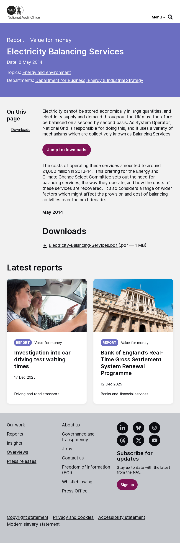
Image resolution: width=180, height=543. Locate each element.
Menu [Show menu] (157, 17)
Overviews (17, 452)
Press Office (74, 491)
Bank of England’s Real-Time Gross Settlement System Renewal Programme (132, 362)
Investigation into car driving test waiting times (42, 359)
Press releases (21, 461)
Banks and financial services (124, 394)
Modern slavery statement (33, 524)
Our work (16, 425)
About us (71, 425)
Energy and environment (46, 72)
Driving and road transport (36, 394)
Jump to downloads (66, 149)
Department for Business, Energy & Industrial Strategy (89, 80)
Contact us (73, 458)
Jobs (67, 448)
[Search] (170, 17)
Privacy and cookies (73, 517)
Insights (14, 443)
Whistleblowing (77, 481)
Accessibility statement (121, 517)
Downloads (20, 129)
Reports (15, 434)
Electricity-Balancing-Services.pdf (80, 245)
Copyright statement (27, 517)
